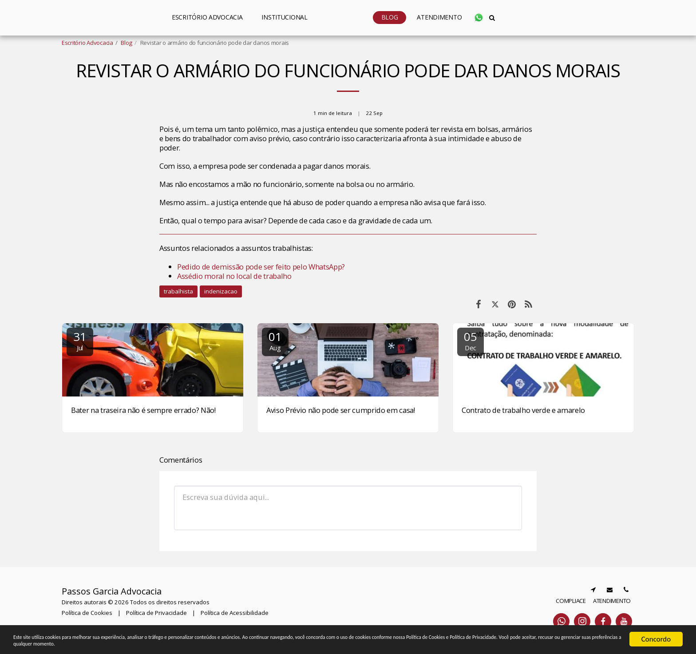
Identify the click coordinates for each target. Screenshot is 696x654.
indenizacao (220, 291)
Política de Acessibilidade (235, 613)
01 (275, 340)
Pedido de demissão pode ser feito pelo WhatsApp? (261, 267)
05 (470, 340)
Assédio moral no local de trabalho (234, 276)
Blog (126, 43)
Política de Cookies (87, 613)
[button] (253, 17)
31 (80, 340)
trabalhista (178, 291)
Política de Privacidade (156, 613)
